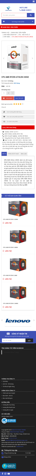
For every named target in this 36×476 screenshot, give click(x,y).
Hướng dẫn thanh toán (9, 407)
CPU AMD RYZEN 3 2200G (10, 219)
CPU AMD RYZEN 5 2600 (10, 275)
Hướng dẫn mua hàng (8, 405)
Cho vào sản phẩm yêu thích (13, 117)
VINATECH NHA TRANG (19, 430)
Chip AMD (6, 37)
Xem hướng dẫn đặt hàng (12, 112)
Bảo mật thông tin (7, 398)
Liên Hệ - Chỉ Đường (8, 384)
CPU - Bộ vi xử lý (24, 34)
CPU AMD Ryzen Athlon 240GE (22, 37)
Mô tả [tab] (4, 153)
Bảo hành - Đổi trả (8, 395)
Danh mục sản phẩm (9, 27)
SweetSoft (19, 446)
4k (21, 185)
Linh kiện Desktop (10, 34)
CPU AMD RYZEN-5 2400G (10, 303)
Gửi (29, 341)
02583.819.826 (13, 438)
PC (16, 172)
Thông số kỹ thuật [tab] (13, 153)
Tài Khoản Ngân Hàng (8, 386)
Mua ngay (7, 98)
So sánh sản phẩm (10, 121)
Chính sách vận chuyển (9, 393)
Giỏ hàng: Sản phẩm (18, 22)
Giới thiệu (5, 381)
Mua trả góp (19, 98)
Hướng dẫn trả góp (8, 410)
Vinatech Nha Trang (11, 352)
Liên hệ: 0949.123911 (7, 416)
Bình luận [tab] (24, 153)
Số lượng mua (5, 90)
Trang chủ (5, 32)
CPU (5, 160)
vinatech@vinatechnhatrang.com (16, 440)
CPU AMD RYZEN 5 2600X (10, 247)
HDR (26, 185)
